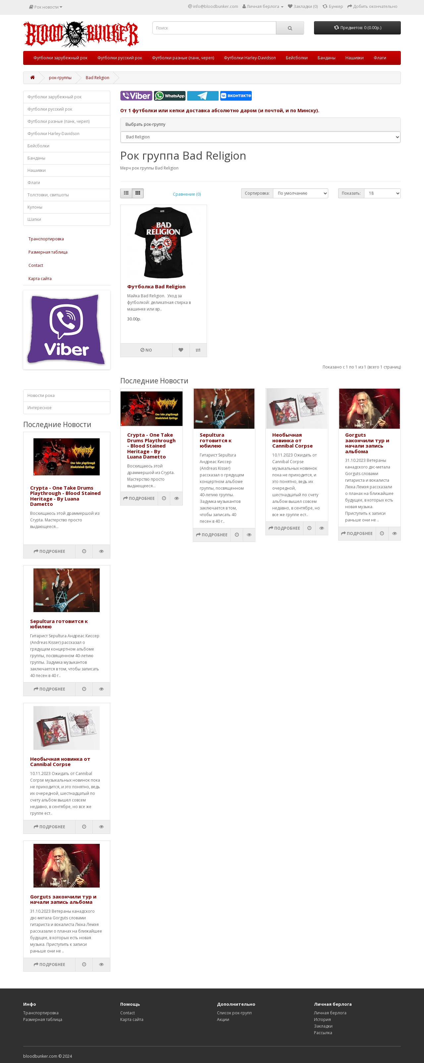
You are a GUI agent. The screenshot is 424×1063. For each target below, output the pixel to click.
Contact (35, 265)
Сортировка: (257, 193)
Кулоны (34, 207)
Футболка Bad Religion (156, 286)
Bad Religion (97, 77)
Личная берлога (330, 1013)
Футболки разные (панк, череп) (183, 58)
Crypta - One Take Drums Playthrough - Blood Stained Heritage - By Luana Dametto (65, 495)
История (322, 1019)
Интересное (39, 408)
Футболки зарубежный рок (60, 58)
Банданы (327, 58)
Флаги (380, 58)
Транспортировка (46, 239)
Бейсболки (297, 58)
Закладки (323, 1026)
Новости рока (41, 395)
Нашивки (354, 58)
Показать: (351, 193)
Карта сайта (40, 278)
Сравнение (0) (187, 194)
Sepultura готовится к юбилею (59, 624)
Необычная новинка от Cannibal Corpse (60, 761)
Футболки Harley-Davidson (250, 58)
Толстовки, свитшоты (48, 195)
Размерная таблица (48, 252)
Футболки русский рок (119, 58)
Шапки (34, 219)
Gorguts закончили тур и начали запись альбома (63, 899)
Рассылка (323, 1033)
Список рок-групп (234, 1013)
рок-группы (60, 77)
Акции (223, 1019)
